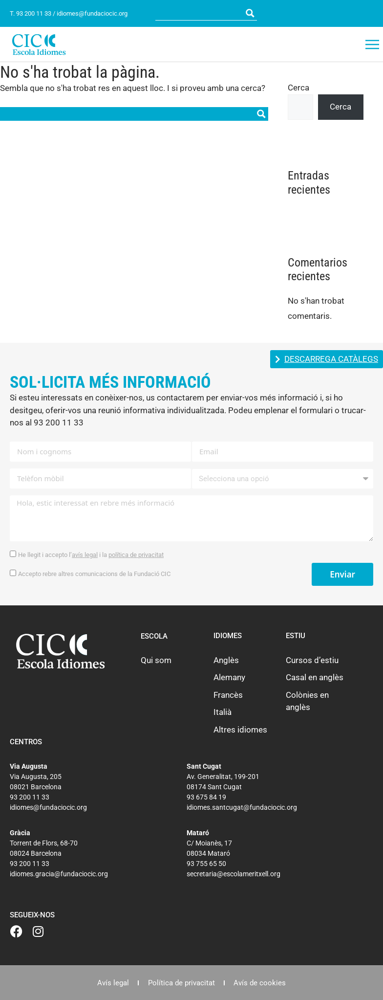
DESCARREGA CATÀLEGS (331, 359)
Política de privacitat (181, 982)
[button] (372, 44)
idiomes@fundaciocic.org (92, 13)
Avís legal (112, 982)
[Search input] (200, 13)
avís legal (85, 554)
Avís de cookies (261, 982)
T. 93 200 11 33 (30, 13)
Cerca (298, 87)
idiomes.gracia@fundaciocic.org (59, 874)
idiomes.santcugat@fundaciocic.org (242, 807)
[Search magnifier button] (250, 13)
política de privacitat (136, 554)
